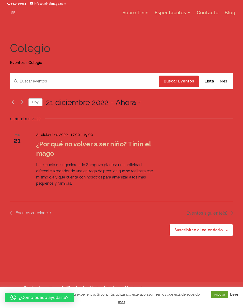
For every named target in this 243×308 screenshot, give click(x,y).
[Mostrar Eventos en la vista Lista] (209, 81)
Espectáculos (170, 13)
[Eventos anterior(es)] (13, 102)
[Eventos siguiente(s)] (22, 102)
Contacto (208, 13)
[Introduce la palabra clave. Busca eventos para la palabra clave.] (84, 81)
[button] (39, 297)
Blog (229, 13)
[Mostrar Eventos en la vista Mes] (223, 81)
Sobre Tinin (135, 13)
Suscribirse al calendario (198, 230)
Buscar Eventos (179, 81)
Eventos (17, 62)
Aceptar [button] (219, 294)
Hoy (35, 102)
